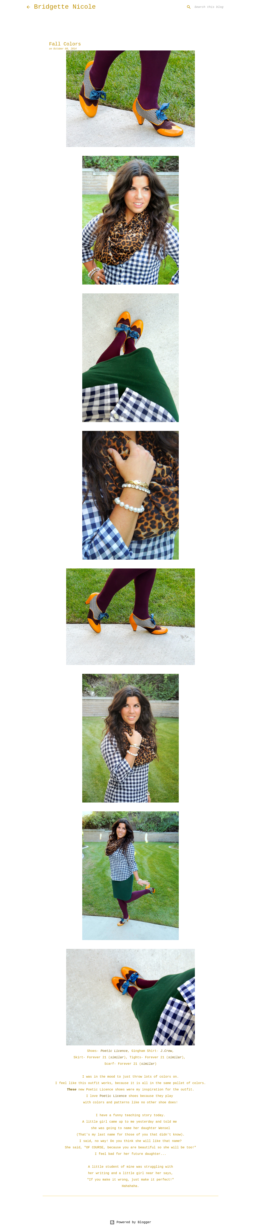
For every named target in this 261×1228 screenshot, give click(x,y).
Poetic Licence (114, 1051)
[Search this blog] (214, 7)
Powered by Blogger (130, 1222)
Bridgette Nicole (65, 7)
